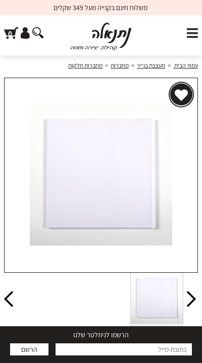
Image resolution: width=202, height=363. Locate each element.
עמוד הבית (185, 65)
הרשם (29, 349)
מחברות (120, 65)
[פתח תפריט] (192, 33)
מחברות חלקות (85, 65)
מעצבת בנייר (151, 65)
